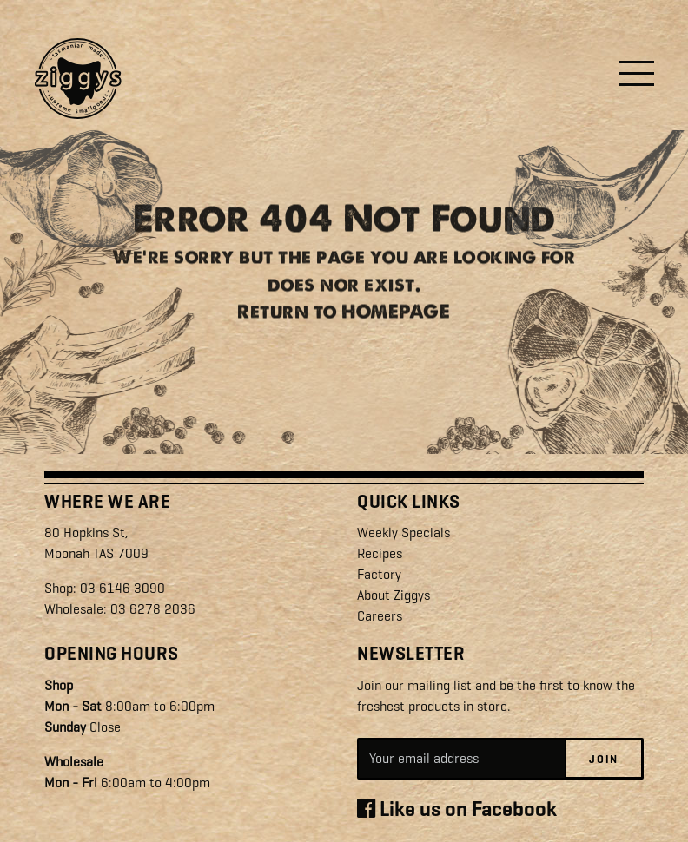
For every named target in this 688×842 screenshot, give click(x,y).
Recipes (379, 553)
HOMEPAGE (395, 320)
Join (604, 758)
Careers (379, 616)
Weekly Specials (403, 532)
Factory (379, 574)
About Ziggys (393, 595)
